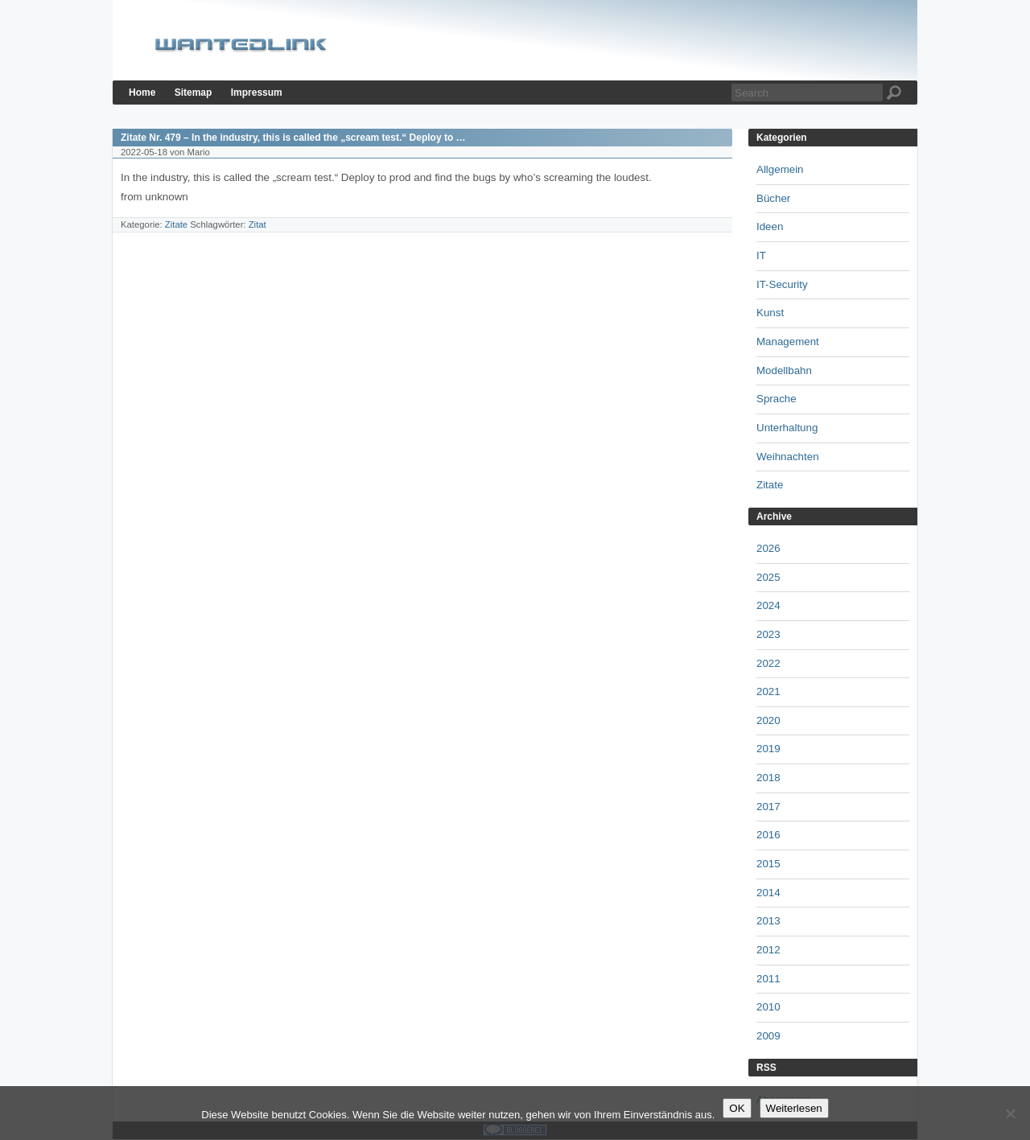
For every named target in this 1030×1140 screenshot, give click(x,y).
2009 (768, 1036)
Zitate (176, 224)
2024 (768, 605)
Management (787, 341)
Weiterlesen (794, 1108)
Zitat (257, 224)
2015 (768, 864)
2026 (768, 548)
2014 (768, 893)
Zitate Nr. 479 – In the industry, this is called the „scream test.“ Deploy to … (293, 137)
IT (761, 255)
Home (142, 92)
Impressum (256, 92)
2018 (768, 778)
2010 (768, 1007)
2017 (768, 806)
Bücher (773, 198)
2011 (768, 979)
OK (736, 1108)
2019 (768, 749)
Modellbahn (784, 370)
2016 (768, 835)
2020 (768, 720)
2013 (768, 921)
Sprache (776, 399)
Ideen (769, 226)
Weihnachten (787, 457)
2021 (768, 691)
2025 (768, 577)
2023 (768, 634)
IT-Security (782, 284)
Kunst (770, 313)
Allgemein (780, 169)
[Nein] (1010, 1113)
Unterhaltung (787, 428)
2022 (768, 663)
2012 (768, 950)
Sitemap (193, 92)
